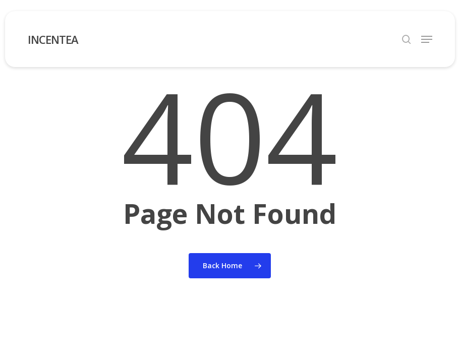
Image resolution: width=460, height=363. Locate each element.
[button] (426, 39)
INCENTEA (53, 39)
